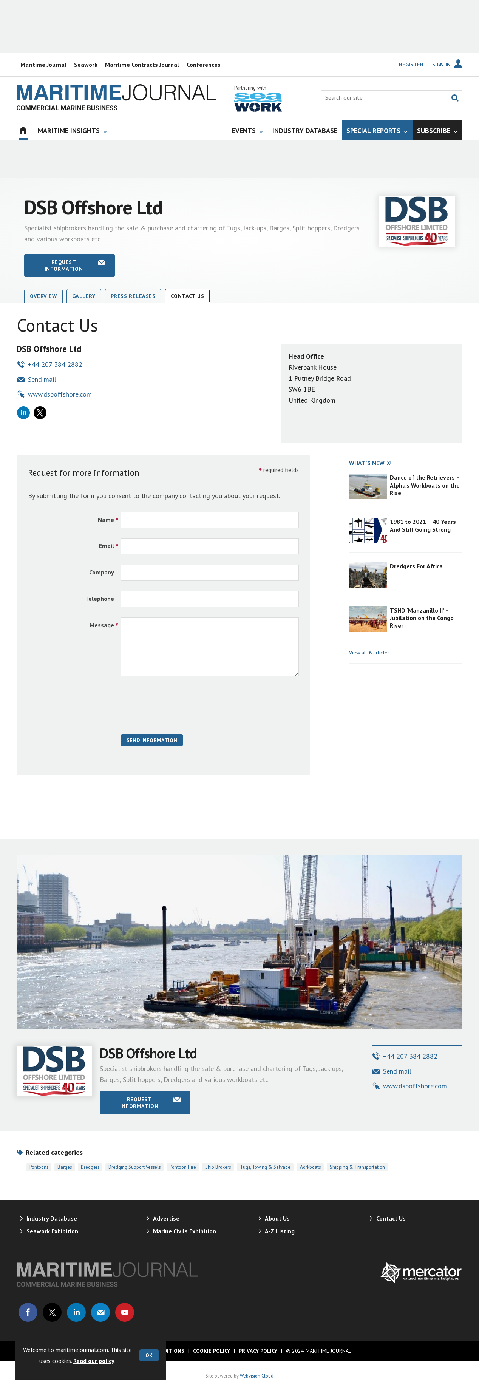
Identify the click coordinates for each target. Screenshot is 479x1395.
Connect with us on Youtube (124, 1312)
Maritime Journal (43, 64)
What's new (367, 463)
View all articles (369, 652)
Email (106, 545)
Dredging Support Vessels (134, 1167)
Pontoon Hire (183, 1167)
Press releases (133, 296)
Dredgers (90, 1167)
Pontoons (38, 1167)
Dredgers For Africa (416, 566)
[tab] (377, 463)
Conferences (204, 64)
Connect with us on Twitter (52, 1312)
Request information (64, 265)
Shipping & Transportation (357, 1167)
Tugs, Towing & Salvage (265, 1167)
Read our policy (93, 1360)
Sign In (441, 65)
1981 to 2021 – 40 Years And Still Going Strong (423, 525)
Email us (100, 1312)
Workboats (310, 1167)
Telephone (99, 598)
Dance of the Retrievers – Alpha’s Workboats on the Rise (425, 485)
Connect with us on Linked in (76, 1312)
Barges (64, 1167)
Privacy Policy (258, 1350)
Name (106, 519)
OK (149, 1355)
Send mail (42, 379)
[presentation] (178, 709)
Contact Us (187, 296)
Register (411, 65)
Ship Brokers (218, 1167)
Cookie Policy (211, 1350)
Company (101, 572)
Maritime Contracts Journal (142, 64)
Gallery (84, 296)
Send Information (152, 740)
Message (102, 625)
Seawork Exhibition (52, 1231)
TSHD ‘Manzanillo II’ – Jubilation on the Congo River (422, 618)
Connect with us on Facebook (28, 1312)
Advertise (166, 1218)
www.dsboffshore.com (60, 394)
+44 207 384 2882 (55, 364)
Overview (43, 296)
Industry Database (51, 1218)
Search (455, 98)
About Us (277, 1218)
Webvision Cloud (256, 1376)
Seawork (85, 64)
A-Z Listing (280, 1231)
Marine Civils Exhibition (184, 1231)
